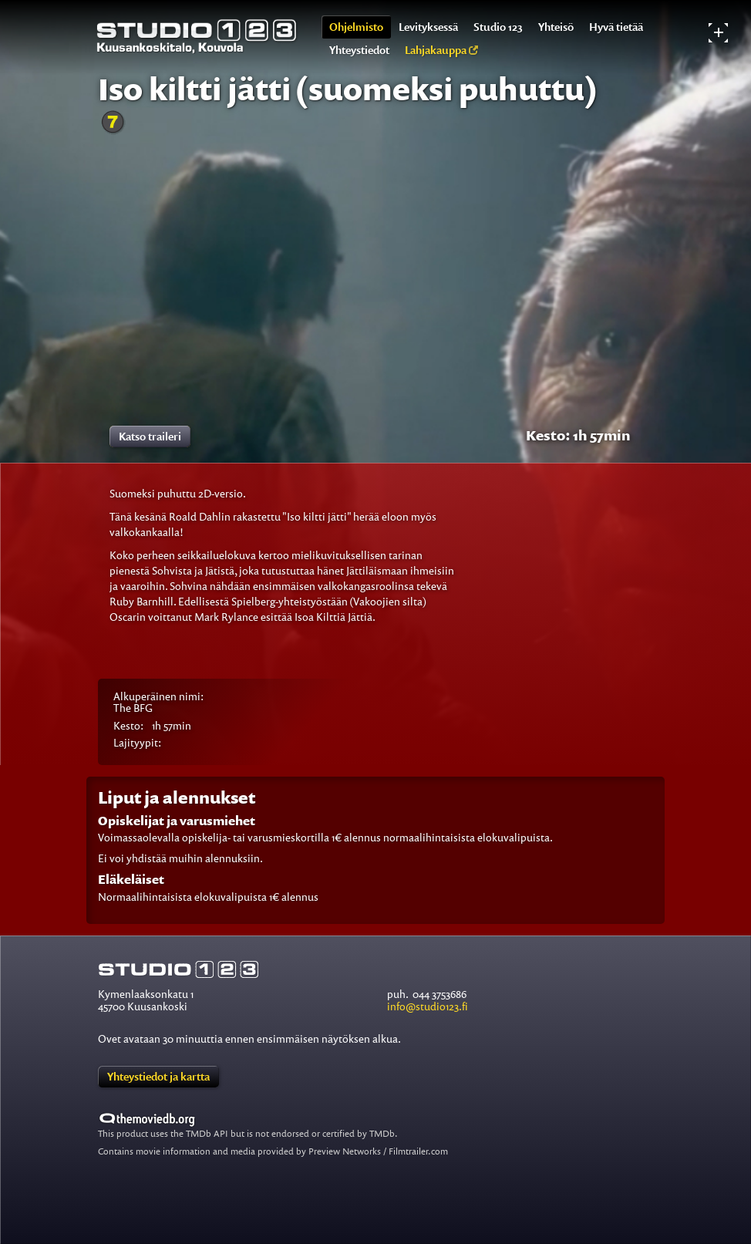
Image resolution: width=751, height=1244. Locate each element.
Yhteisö (556, 26)
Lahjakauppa (441, 49)
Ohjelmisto (356, 26)
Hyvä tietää (616, 26)
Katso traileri (150, 436)
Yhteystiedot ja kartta (158, 1076)
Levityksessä (428, 26)
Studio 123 (498, 26)
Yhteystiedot (359, 49)
